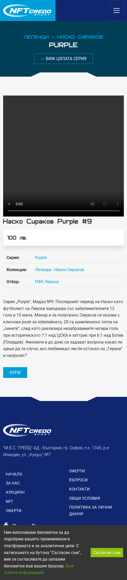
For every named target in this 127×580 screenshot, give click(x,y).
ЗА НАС (13, 483)
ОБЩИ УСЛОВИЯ (84, 498)
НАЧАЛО (14, 474)
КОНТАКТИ (79, 489)
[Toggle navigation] (116, 10)
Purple (41, 257)
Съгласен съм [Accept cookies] (106, 552)
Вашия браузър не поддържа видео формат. (63, 156)
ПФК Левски (47, 281)
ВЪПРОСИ (78, 480)
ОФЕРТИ (13, 510)
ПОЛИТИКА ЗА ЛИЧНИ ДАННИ (90, 510)
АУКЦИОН (15, 492)
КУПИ (15, 372)
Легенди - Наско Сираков (59, 269)
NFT (9, 501)
